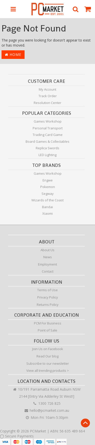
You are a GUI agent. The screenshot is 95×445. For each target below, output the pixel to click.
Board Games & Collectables (47, 141)
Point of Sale (47, 330)
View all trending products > (47, 370)
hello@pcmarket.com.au (46, 410)
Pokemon (47, 186)
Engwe (48, 180)
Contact (47, 271)
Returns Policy (48, 304)
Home (13, 54)
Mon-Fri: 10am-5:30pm (46, 417)
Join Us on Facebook (47, 349)
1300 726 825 (47, 403)
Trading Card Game (48, 134)
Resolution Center (47, 102)
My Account (47, 89)
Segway (48, 193)
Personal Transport (48, 128)
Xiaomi (47, 213)
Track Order (48, 96)
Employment (47, 264)
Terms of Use (47, 290)
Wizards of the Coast (47, 200)
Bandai (47, 207)
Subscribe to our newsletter (47, 363)
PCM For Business (47, 323)
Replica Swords (47, 148)
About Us (47, 250)
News (47, 257)
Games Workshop (48, 121)
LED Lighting (47, 155)
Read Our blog (47, 356)
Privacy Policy (47, 297)
